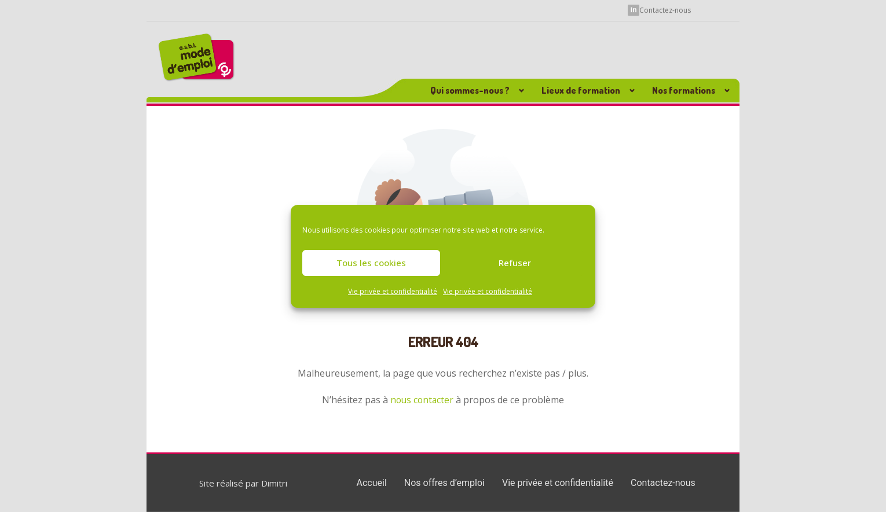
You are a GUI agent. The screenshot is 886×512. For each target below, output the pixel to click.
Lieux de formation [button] (580, 90)
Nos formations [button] (683, 90)
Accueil (372, 482)
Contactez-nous (665, 9)
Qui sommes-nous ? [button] (470, 90)
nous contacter (422, 399)
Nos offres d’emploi (444, 482)
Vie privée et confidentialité (392, 291)
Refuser (515, 262)
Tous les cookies (371, 262)
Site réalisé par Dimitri (243, 483)
